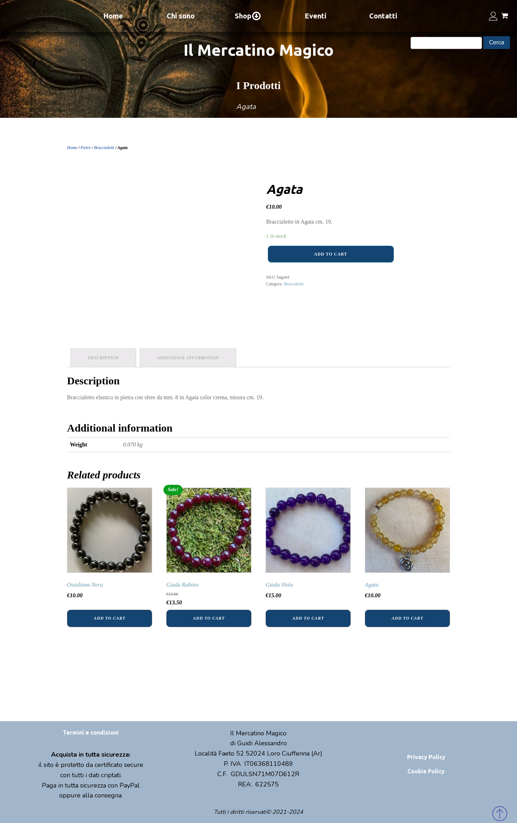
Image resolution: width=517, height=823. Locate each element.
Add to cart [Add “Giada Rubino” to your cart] (208, 618)
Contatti (383, 16)
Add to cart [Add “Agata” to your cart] (407, 618)
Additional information (188, 357)
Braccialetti (104, 147)
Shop (248, 16)
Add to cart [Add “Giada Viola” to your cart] (308, 618)
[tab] (103, 358)
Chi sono (181, 16)
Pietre (85, 147)
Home (113, 16)
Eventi (315, 16)
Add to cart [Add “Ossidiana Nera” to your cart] (109, 618)
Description (103, 357)
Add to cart (330, 254)
